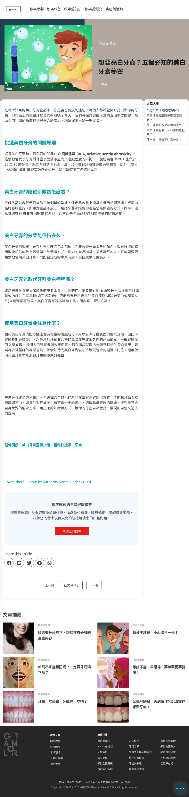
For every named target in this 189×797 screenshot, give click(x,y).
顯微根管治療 (168, 752)
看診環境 (55, 752)
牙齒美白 (102, 752)
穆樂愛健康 (73, 8)
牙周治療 (134, 746)
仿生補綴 (102, 757)
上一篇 (49, 585)
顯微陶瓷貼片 (168, 746)
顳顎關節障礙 (136, 769)
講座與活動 (114, 8)
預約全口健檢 (71, 531)
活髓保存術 (166, 763)
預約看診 (55, 764)
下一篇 (94, 585)
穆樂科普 (54, 8)
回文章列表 (72, 585)
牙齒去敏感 (135, 763)
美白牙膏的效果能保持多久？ (166, 125)
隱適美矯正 (103, 740)
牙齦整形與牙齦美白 (140, 752)
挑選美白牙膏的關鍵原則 (163, 110)
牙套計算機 (56, 758)
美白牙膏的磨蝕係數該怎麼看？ (164, 117)
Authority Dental (56, 481)
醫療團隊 (55, 747)
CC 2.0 (86, 481)
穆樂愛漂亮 (93, 8)
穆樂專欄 (37, 8)
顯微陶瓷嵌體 (168, 740)
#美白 (103, 84)
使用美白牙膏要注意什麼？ (164, 140)
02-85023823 (74, 782)
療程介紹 (102, 734)
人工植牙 (134, 740)
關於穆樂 (55, 741)
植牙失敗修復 (136, 757)
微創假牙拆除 (105, 769)
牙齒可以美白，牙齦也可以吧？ (62, 701)
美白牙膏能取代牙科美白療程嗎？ (166, 132)
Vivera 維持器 (105, 746)
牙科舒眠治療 (168, 757)
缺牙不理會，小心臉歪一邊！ (155, 632)
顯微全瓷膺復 (105, 763)
